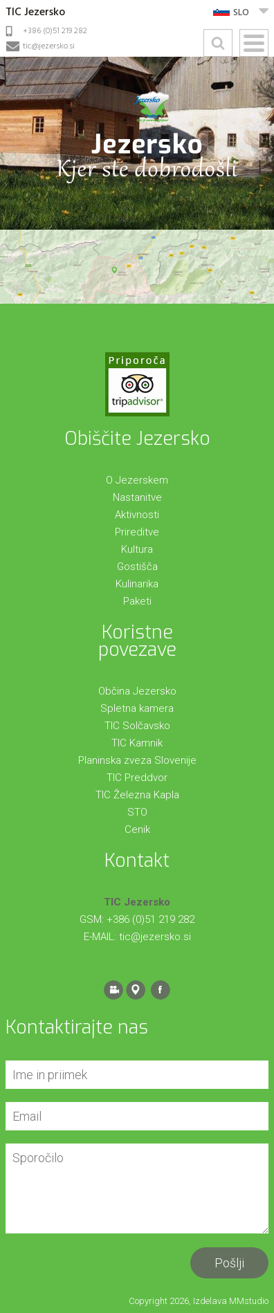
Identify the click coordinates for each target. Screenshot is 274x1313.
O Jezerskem (137, 480)
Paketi (137, 601)
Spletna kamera (137, 708)
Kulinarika (137, 584)
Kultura (137, 549)
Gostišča (137, 566)
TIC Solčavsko (137, 725)
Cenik (137, 829)
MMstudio (248, 1301)
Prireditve (137, 532)
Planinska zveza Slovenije (137, 760)
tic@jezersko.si (49, 46)
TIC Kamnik (137, 743)
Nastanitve (137, 497)
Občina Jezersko (137, 691)
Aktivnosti (137, 514)
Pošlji (229, 1263)
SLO (241, 13)
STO (137, 812)
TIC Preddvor (137, 777)
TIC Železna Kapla (137, 795)
